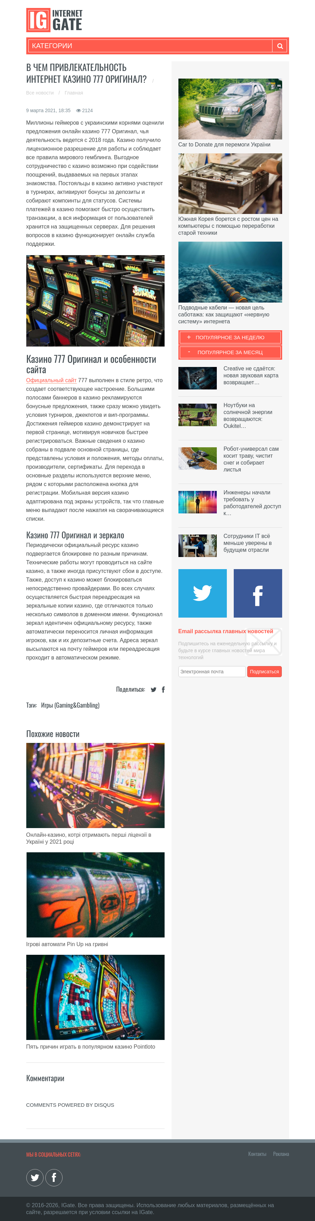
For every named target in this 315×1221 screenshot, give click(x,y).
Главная (74, 93)
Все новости (40, 93)
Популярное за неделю (230, 337)
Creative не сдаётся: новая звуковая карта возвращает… (251, 375)
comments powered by (70, 1105)
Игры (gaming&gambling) (70, 704)
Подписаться (264, 671)
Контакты (257, 1153)
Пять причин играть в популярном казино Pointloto (90, 1047)
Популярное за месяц (229, 352)
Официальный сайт (51, 380)
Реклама (281, 1153)
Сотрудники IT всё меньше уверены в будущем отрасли (248, 543)
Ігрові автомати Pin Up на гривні (67, 944)
